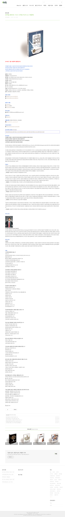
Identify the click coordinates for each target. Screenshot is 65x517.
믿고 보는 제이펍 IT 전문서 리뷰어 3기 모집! (8, 472)
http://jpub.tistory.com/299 (12, 126)
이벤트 (44, 5)
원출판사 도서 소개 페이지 (12, 96)
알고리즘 (59, 483)
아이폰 (57, 481)
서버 (54, 472)
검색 (61, 2)
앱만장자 (8, 117)
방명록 (60, 5)
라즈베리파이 (52, 483)
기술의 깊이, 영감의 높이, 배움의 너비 (16, 452)
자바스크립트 (52, 489)
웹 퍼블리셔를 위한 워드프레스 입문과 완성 (13, 421)
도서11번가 (17, 131)
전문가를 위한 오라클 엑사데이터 (11, 417)
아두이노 (52, 485)
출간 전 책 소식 (38, 5)
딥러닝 (60, 479)
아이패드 (56, 487)
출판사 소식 (25, 5)
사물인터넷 (52, 475)
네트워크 (52, 481)
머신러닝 (59, 489)
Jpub (56, 479)
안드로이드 (58, 485)
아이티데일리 (9, 107)
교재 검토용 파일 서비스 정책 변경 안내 (8, 474)
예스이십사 (36, 131)
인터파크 (42, 131)
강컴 (7, 131)
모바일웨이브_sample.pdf (11, 121)
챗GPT (61, 487)
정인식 (51, 479)
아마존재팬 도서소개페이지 (12, 98)
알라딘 (30, 131)
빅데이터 (58, 475)
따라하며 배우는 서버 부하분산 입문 (12, 418)
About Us (19, 5)
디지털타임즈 (8, 104)
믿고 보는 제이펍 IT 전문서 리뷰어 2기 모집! (8, 479)
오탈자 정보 (50, 5)
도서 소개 (31, 5)
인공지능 (52, 477)
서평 (57, 472)
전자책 (56, 5)
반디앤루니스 (25, 131)
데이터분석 (58, 477)
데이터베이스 (52, 491)
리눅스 (51, 494)
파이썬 (58, 491)
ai (50, 472)
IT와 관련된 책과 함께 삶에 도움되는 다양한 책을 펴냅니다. (18, 454)
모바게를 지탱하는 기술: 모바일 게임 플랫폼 (13, 422)
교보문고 (12, 131)
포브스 (7, 105)
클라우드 (56, 494)
